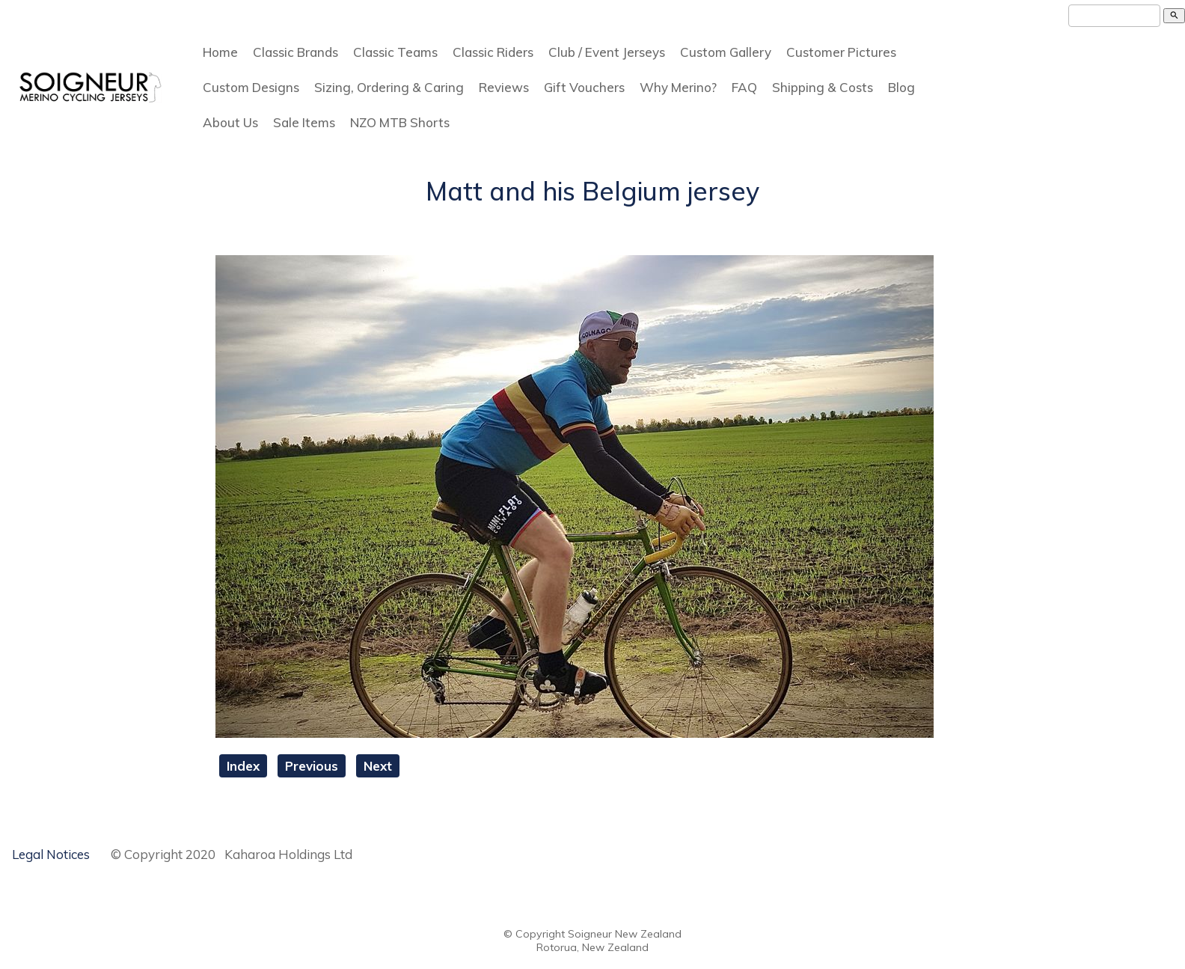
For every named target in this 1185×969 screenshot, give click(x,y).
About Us (230, 122)
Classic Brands (295, 52)
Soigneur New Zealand (625, 934)
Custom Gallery (725, 52)
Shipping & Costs (822, 87)
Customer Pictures (841, 52)
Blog (901, 87)
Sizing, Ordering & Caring (389, 87)
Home (220, 52)
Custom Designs (251, 87)
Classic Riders (493, 52)
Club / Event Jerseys (606, 52)
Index (243, 766)
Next (378, 766)
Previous (311, 766)
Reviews (504, 87)
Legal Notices (51, 854)
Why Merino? (678, 87)
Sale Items (304, 122)
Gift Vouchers (584, 87)
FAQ (744, 87)
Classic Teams (395, 52)
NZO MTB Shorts (400, 122)
